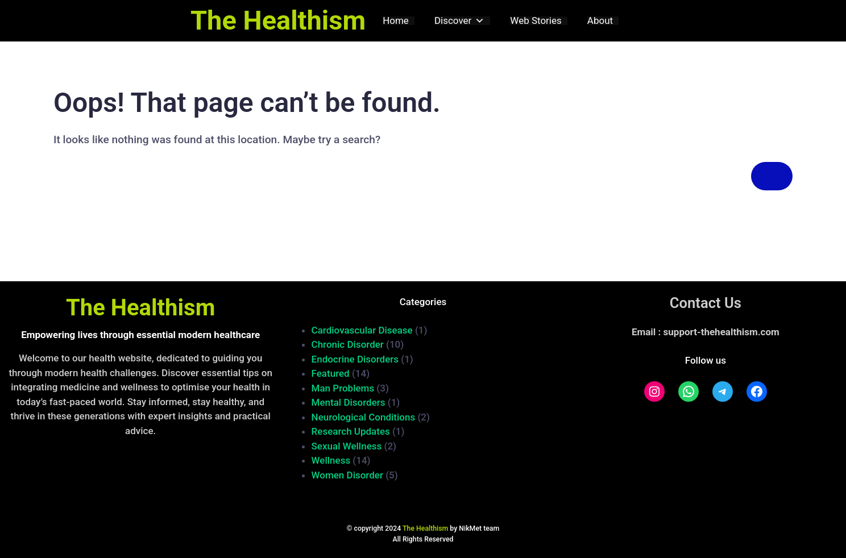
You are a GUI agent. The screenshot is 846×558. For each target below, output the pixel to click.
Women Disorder (347, 475)
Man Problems (343, 388)
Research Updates (351, 431)
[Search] (772, 176)
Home (396, 20)
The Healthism (278, 20)
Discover (459, 20)
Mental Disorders (348, 402)
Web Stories (535, 20)
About (600, 20)
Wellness (331, 460)
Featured (331, 373)
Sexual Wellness (347, 446)
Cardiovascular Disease (362, 330)
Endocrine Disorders (355, 359)
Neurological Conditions (364, 417)
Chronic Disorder (348, 344)
